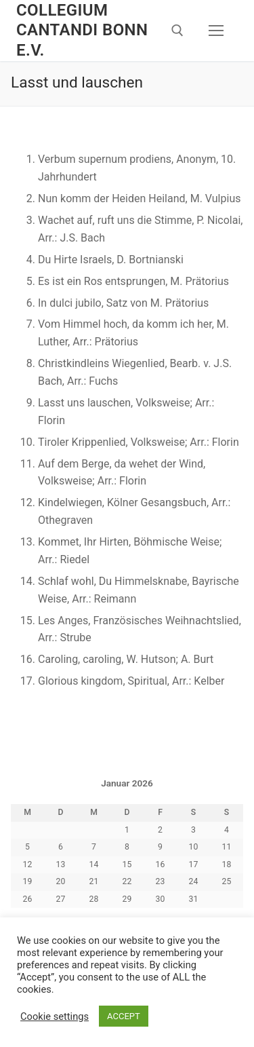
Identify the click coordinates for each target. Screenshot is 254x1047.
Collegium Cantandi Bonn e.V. (82, 30)
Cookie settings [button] (54, 1016)
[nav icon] (216, 30)
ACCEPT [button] (123, 1016)
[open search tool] (177, 30)
